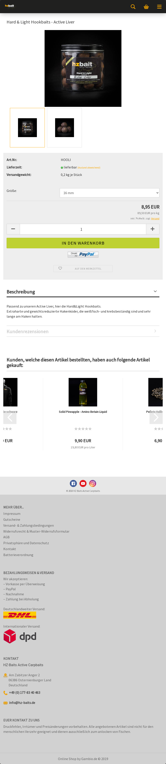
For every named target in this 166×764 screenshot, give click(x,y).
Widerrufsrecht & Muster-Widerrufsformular (36, 531)
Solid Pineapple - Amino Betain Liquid (83, 412)
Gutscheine (11, 519)
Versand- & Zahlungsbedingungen (28, 525)
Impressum (11, 513)
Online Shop (67, 759)
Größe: (12, 190)
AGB (6, 537)
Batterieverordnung (18, 555)
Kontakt (9, 549)
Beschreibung (21, 292)
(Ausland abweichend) (89, 167)
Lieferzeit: (14, 167)
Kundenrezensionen (28, 331)
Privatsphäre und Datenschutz (26, 543)
